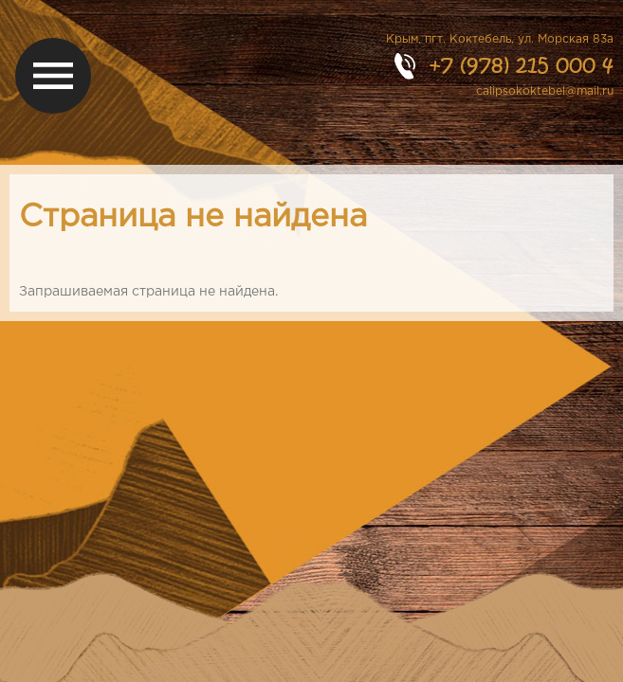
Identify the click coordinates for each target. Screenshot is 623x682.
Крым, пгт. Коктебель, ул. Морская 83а (500, 39)
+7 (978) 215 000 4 (521, 65)
